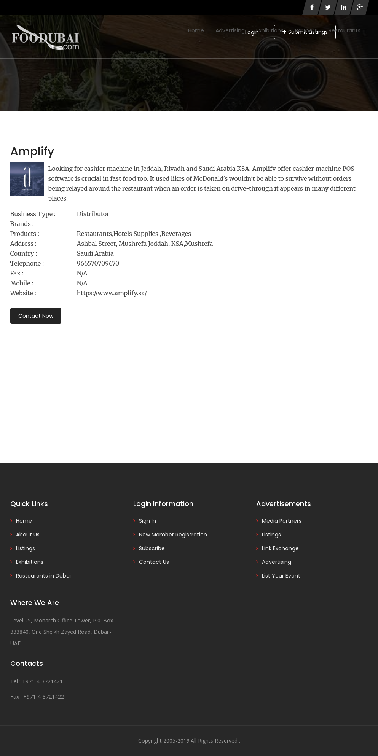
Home (196, 30)
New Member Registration (173, 534)
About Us (28, 534)
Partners (306, 30)
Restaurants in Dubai (43, 575)
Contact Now (35, 316)
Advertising (230, 30)
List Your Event (281, 575)
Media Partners (281, 521)
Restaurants (344, 30)
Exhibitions (270, 30)
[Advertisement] (189, 382)
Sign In (147, 521)
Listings (25, 548)
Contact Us (154, 562)
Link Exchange (280, 548)
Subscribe (152, 548)
